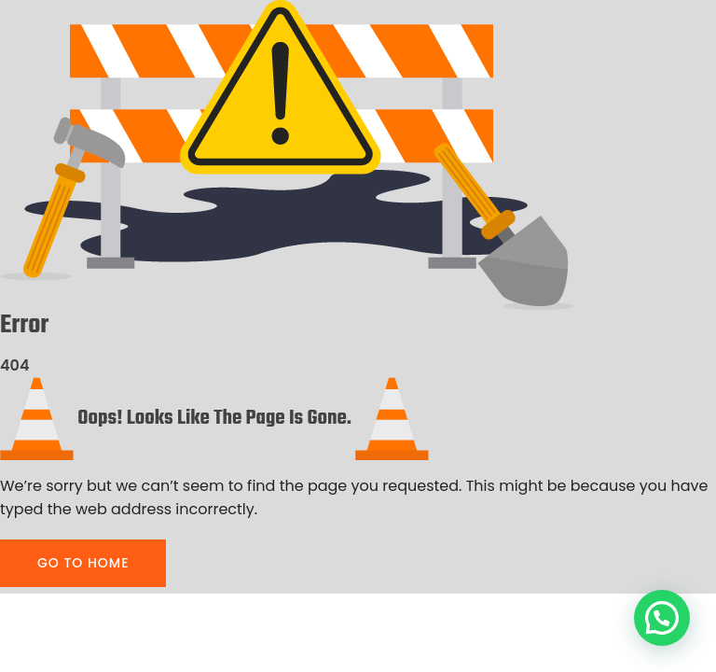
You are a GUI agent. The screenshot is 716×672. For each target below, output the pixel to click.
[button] (662, 618)
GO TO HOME (83, 562)
